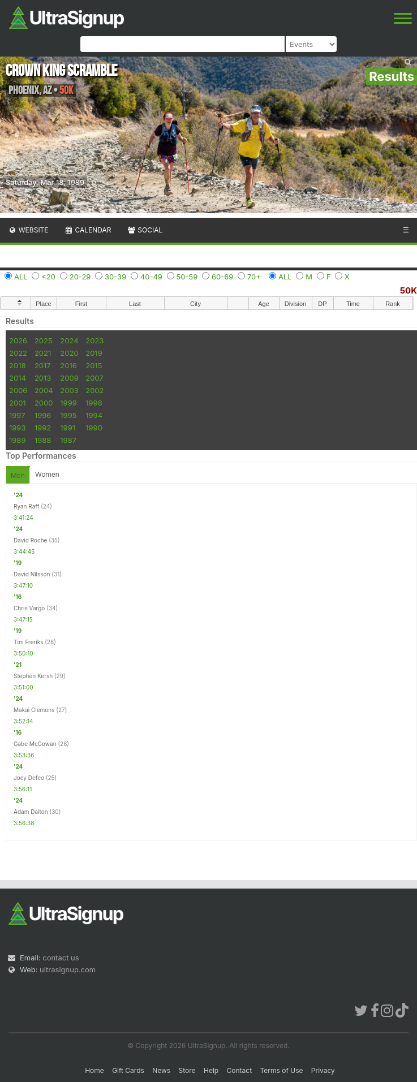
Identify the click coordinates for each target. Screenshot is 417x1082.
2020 (69, 352)
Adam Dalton (31, 811)
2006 (18, 390)
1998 (93, 402)
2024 (69, 340)
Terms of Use (281, 1070)
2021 (43, 352)
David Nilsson (32, 574)
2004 (44, 390)
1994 (93, 415)
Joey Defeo (29, 777)
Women (47, 474)
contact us (60, 957)
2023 (94, 340)
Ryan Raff (26, 506)
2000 (44, 402)
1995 (68, 415)
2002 (94, 390)
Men (18, 475)
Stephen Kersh (33, 676)
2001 (17, 402)
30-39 (115, 276)
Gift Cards (128, 1070)
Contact (239, 1070)
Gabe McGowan (35, 743)
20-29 (80, 276)
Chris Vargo (29, 608)
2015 (93, 365)
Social (144, 230)
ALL (21, 276)
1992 (43, 427)
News (161, 1070)
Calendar (88, 230)
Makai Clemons (34, 709)
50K (408, 290)
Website (28, 230)
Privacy (323, 1070)
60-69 (222, 276)
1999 (68, 402)
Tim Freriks (29, 642)
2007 (94, 377)
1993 (17, 427)
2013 (43, 377)
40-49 (151, 276)
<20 (48, 276)
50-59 (187, 276)
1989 (17, 440)
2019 (93, 352)
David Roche (30, 540)
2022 (18, 352)
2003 (69, 390)
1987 (68, 440)
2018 (17, 365)
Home (94, 1070)
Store (187, 1070)
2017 (43, 365)
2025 (44, 340)
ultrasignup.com (68, 969)
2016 (68, 365)
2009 (69, 377)
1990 (93, 427)
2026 (18, 340)
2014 (17, 377)
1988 (43, 440)
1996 (43, 415)
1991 (67, 427)
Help (211, 1070)
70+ (254, 276)
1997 (17, 415)
